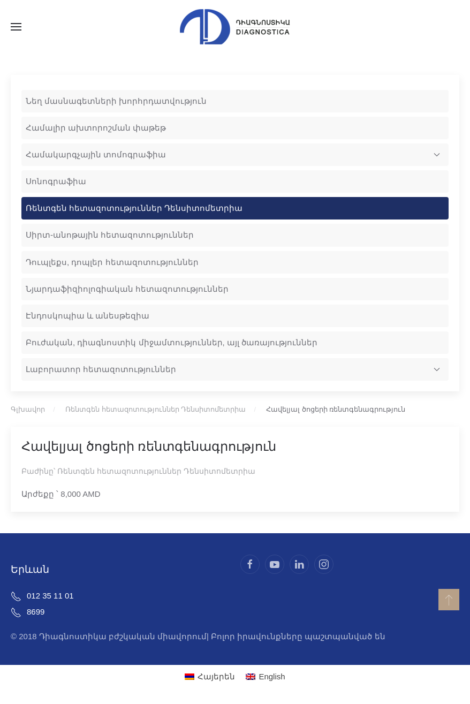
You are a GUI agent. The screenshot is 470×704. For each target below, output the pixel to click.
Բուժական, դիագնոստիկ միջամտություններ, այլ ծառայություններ (171, 342)
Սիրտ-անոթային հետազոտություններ (110, 234)
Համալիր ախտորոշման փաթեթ (96, 127)
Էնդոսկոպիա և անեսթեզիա (87, 315)
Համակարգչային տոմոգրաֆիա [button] (233, 154)
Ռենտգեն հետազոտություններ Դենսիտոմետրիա (134, 208)
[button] (16, 27)
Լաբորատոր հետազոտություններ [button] (233, 369)
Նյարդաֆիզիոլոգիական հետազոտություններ (127, 288)
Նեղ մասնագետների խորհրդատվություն (116, 100)
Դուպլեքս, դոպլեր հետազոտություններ (112, 262)
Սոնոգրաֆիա (56, 181)
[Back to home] (235, 27)
